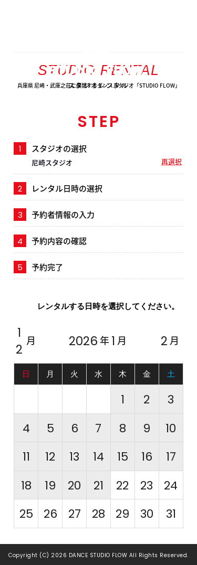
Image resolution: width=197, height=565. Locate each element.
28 (98, 514)
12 (26, 341)
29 (122, 514)
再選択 (171, 161)
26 (50, 514)
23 (146, 485)
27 (74, 514)
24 (171, 485)
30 (146, 514)
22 (122, 485)
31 (171, 514)
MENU (184, 21)
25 (26, 514)
